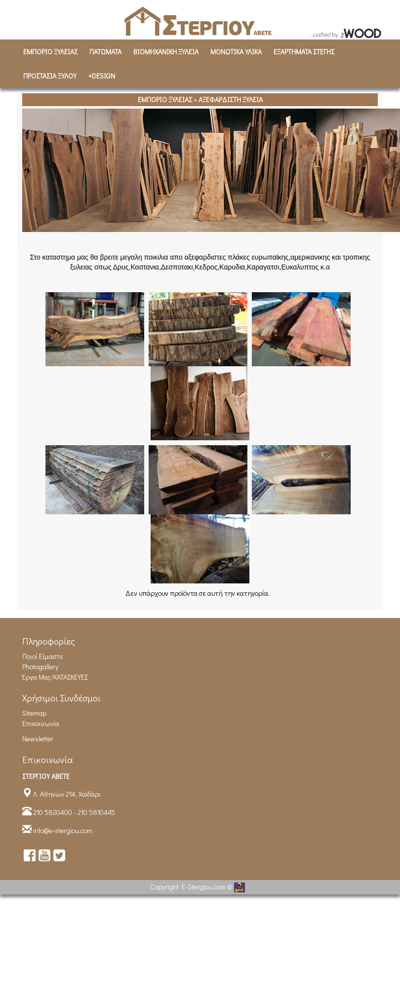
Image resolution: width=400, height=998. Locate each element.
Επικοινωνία (40, 723)
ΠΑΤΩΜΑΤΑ (105, 51)
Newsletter (37, 738)
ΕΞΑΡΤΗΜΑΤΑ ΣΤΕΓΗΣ (304, 51)
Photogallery (40, 666)
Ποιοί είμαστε (42, 656)
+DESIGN (101, 75)
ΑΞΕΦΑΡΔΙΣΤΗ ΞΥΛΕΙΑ (231, 99)
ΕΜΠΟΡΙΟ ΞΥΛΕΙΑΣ (50, 51)
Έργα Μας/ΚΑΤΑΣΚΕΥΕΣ (55, 677)
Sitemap (34, 713)
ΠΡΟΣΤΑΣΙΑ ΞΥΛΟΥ (50, 75)
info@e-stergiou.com (62, 830)
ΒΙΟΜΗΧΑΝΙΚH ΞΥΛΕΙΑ (166, 51)
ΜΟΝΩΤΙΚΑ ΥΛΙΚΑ (236, 51)
